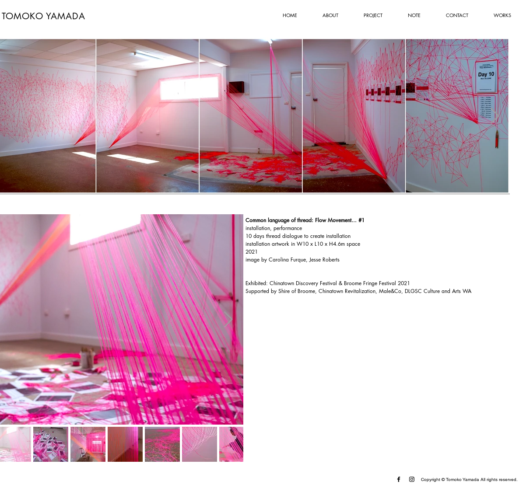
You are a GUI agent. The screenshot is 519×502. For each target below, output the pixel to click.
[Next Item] (495, 116)
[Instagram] (411, 479)
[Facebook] (398, 479)
